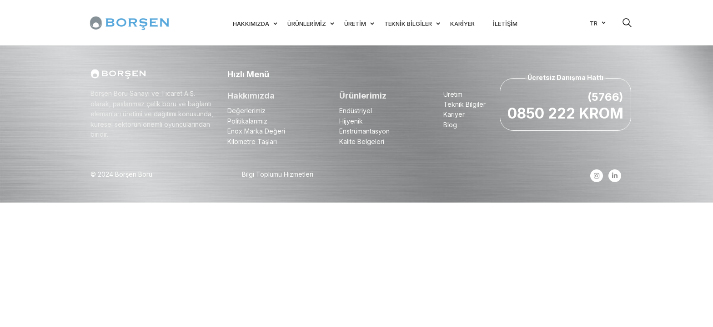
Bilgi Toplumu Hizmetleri (277, 174)
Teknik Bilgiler (464, 104)
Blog (450, 125)
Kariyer (454, 114)
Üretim (452, 94)
